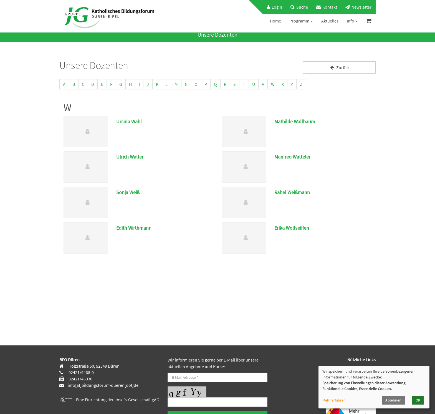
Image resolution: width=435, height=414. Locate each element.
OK (418, 400)
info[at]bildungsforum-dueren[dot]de (103, 385)
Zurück (339, 67)
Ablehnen (393, 400)
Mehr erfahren (334, 400)
